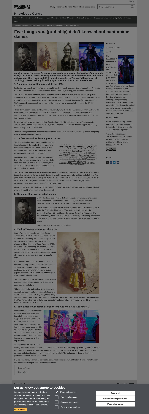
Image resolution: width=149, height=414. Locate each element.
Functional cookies (66, 397)
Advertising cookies (67, 402)
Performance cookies (67, 407)
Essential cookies (65, 392)
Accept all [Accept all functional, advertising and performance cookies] (115, 393)
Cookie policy (20, 409)
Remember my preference (115, 398)
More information (115, 404)
